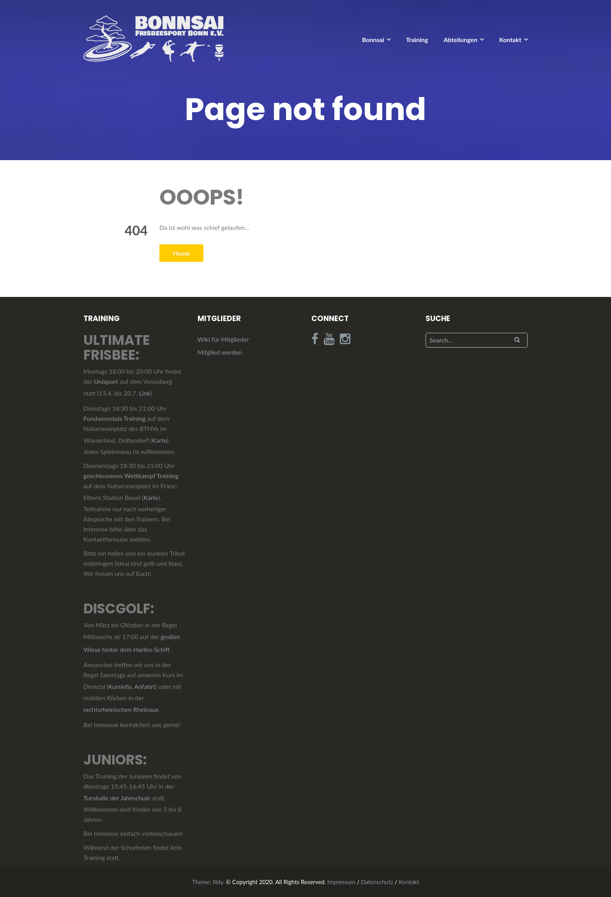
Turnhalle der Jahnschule (116, 798)
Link (144, 393)
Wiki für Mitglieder (223, 339)
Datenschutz (377, 881)
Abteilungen (460, 39)
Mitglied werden (220, 352)
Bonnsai (373, 39)
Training (417, 39)
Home (181, 253)
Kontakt (510, 39)
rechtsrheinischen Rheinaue (121, 709)
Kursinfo (119, 686)
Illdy (218, 881)
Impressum (341, 881)
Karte (159, 440)
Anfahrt (144, 686)
